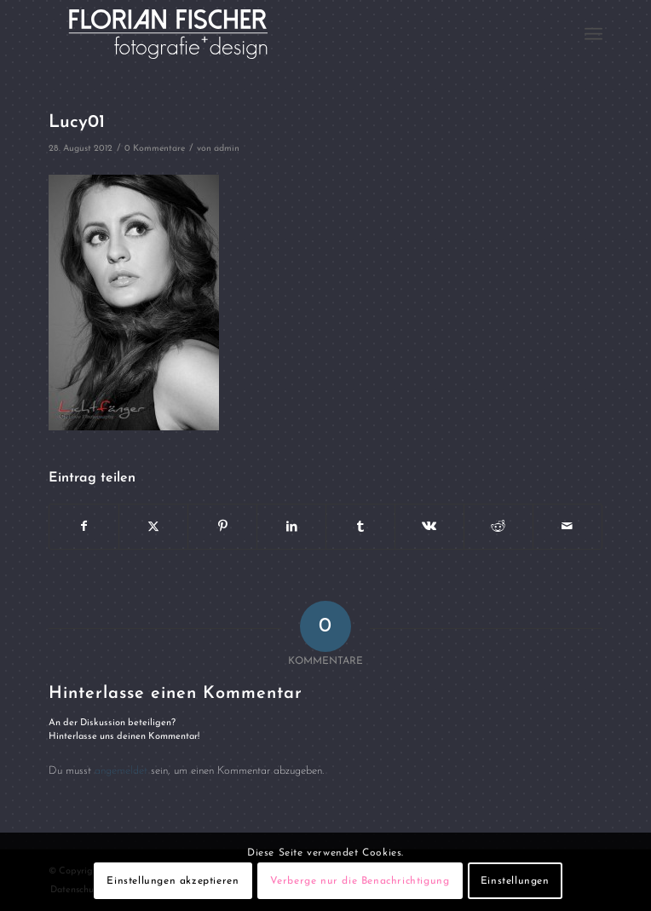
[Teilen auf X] (153, 527)
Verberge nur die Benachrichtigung (360, 881)
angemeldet (121, 770)
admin (226, 148)
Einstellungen (515, 881)
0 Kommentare (154, 148)
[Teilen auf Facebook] (83, 527)
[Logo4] (270, 34)
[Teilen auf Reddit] (498, 527)
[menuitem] (593, 34)
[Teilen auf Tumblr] (360, 527)
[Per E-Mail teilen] (567, 527)
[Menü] (593, 34)
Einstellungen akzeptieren (173, 881)
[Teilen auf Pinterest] (222, 527)
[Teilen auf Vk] (429, 527)
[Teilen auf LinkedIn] (291, 527)
